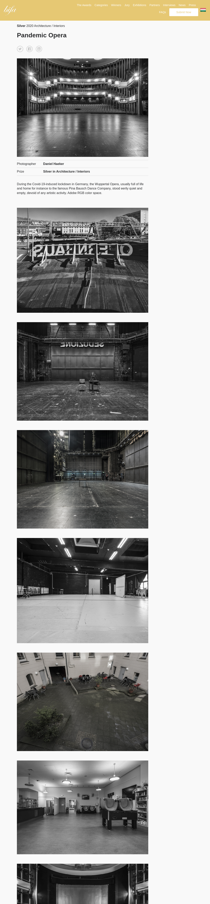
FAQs (162, 12)
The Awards (84, 5)
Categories (101, 5)
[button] (20, 49)
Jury (127, 5)
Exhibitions (139, 5)
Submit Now (183, 12)
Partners (154, 5)
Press (192, 5)
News (182, 5)
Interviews (169, 5)
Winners (116, 5)
